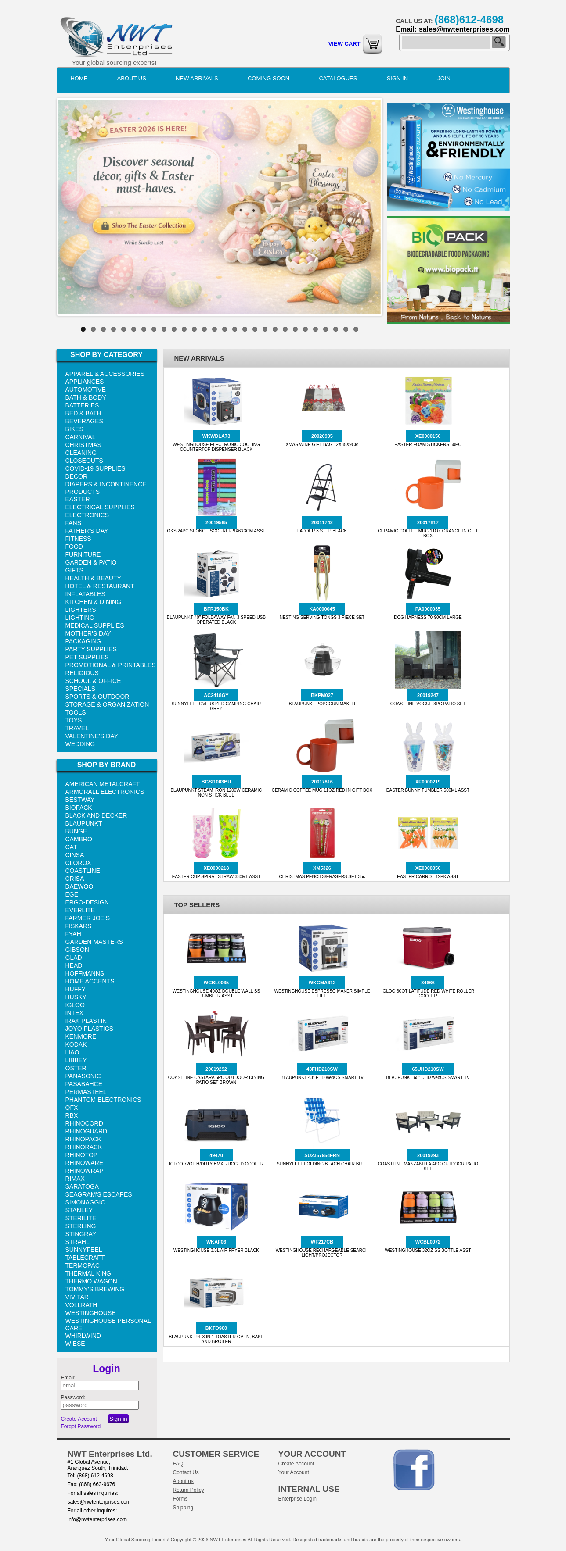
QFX (71, 1107)
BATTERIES (82, 405)
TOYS (73, 720)
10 (174, 329)
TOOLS (75, 712)
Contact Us (186, 1472)
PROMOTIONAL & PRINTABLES (110, 664)
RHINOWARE (84, 1162)
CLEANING (81, 452)
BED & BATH (83, 413)
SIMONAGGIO (85, 1202)
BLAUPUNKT (83, 823)
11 (184, 329)
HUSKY (76, 997)
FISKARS (78, 925)
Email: (68, 1378)
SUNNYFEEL (83, 1249)
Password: (73, 1397)
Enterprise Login (297, 1499)
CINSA (74, 854)
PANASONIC (83, 1075)
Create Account (79, 1419)
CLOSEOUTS (84, 460)
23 (305, 329)
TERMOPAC (82, 1265)
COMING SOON (268, 78)
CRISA (74, 878)
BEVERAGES (84, 421)
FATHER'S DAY (86, 530)
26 (335, 329)
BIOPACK (78, 807)
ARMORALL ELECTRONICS (104, 791)
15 (224, 329)
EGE (72, 894)
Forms (180, 1499)
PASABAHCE (84, 1083)
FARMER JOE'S (87, 918)
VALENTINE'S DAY (91, 736)
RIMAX (75, 1178)
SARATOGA (82, 1186)
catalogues (338, 78)
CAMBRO (78, 839)
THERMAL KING (88, 1273)
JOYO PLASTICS (89, 1028)
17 (244, 329)
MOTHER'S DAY (88, 633)
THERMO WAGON (91, 1281)
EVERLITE (80, 910)
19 (265, 329)
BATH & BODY (85, 397)
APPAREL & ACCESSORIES (105, 373)
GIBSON (77, 949)
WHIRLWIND (83, 1335)
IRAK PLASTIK (86, 1020)
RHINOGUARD (86, 1131)
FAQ (178, 1464)
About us (183, 1481)
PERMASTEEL (86, 1091)
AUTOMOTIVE (85, 389)
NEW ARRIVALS (197, 78)
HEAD (74, 965)
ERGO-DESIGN (87, 902)
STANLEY (79, 1210)
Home (78, 78)
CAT (71, 847)
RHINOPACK (83, 1139)
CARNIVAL (80, 436)
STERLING (80, 1225)
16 (234, 329)
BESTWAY (80, 799)
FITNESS (78, 538)
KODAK (76, 1044)
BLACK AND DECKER (96, 815)
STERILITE (81, 1218)
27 (345, 329)
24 (315, 329)
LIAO (72, 1052)
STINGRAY (81, 1233)
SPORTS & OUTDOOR (97, 696)
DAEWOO (79, 886)
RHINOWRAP (84, 1170)
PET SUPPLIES (87, 657)
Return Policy (188, 1490)
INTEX (74, 1012)
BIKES (74, 428)
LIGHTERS (80, 609)
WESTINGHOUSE (90, 1312)
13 (204, 329)
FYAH (73, 933)
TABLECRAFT (85, 1257)
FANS (73, 522)
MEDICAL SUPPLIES (94, 625)
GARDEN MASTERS (94, 941)
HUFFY (75, 989)
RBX (71, 1115)
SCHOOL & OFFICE (93, 680)
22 (295, 329)
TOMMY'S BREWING (95, 1289)
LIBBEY (76, 1060)
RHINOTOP (81, 1154)
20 (275, 329)
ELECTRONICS (87, 514)
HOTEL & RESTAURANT (99, 586)
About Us (131, 78)
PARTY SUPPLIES (91, 649)
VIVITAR (77, 1297)
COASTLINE (82, 870)
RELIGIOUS (82, 672)
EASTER (77, 499)
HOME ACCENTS (90, 981)
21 (285, 329)
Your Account (293, 1472)
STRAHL (77, 1241)
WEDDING (80, 743)
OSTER (76, 1068)
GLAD (73, 957)
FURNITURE (83, 554)
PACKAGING (83, 641)
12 (194, 329)
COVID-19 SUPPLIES (95, 468)
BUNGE (76, 831)
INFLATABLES (85, 593)
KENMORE (81, 1036)
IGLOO (75, 1004)
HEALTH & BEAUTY (93, 578)
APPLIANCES (84, 381)
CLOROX (78, 862)
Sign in (397, 78)
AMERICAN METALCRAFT (102, 783)
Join (444, 78)
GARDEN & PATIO (91, 562)
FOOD (74, 546)
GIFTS (74, 570)
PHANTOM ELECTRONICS (103, 1099)
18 (254, 329)
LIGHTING (79, 617)
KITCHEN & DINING (93, 601)
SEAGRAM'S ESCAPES (98, 1194)
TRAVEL (77, 728)
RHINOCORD (84, 1123)
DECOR (76, 476)
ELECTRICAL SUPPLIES (100, 507)
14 (214, 329)
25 (325, 329)
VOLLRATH (81, 1304)
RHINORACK (83, 1147)
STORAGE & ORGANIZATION (107, 704)
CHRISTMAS (83, 444)
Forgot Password (81, 1426)
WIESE (75, 1343)
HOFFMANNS (85, 973)
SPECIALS (80, 688)
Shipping (183, 1508)
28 (355, 329)
